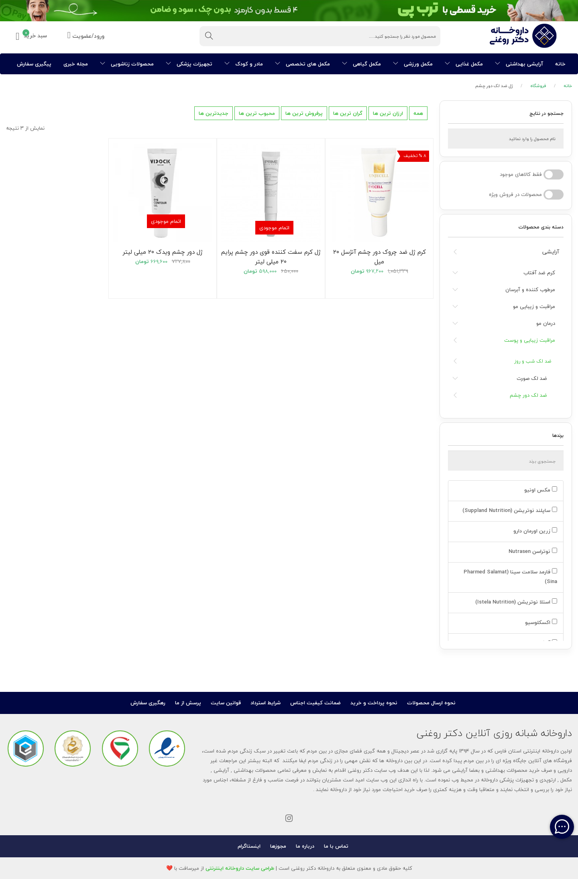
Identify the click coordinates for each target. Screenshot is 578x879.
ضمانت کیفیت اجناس (315, 702)
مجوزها (278, 846)
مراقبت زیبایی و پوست (529, 340)
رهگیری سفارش (147, 702)
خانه (560, 63)
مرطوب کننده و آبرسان (530, 289)
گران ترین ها (347, 113)
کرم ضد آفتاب (539, 272)
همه (418, 113)
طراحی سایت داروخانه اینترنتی (240, 868)
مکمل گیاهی (361, 63)
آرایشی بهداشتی (519, 63)
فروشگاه (538, 86)
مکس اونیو (540, 489)
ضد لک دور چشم (528, 395)
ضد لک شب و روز (532, 361)
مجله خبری (75, 63)
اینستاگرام (249, 846)
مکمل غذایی (464, 63)
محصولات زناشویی (127, 63)
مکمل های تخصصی (302, 63)
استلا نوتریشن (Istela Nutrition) (515, 602)
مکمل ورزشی (413, 63)
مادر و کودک (243, 63)
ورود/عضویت (85, 36)
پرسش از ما (188, 702)
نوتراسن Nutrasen (532, 551)
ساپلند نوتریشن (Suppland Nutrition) (509, 510)
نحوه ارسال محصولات (431, 702)
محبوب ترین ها (257, 113)
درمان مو (545, 323)
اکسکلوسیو (540, 622)
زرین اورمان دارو (534, 530)
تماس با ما (336, 846)
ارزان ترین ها (388, 113)
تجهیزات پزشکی (189, 63)
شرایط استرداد (265, 702)
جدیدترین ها (213, 113)
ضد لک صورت (532, 378)
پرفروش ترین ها (304, 113)
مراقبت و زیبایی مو (534, 306)
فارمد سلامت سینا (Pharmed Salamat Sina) (510, 576)
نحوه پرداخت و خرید (373, 702)
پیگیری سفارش (34, 63)
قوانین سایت (226, 702)
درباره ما (305, 846)
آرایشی (550, 252)
